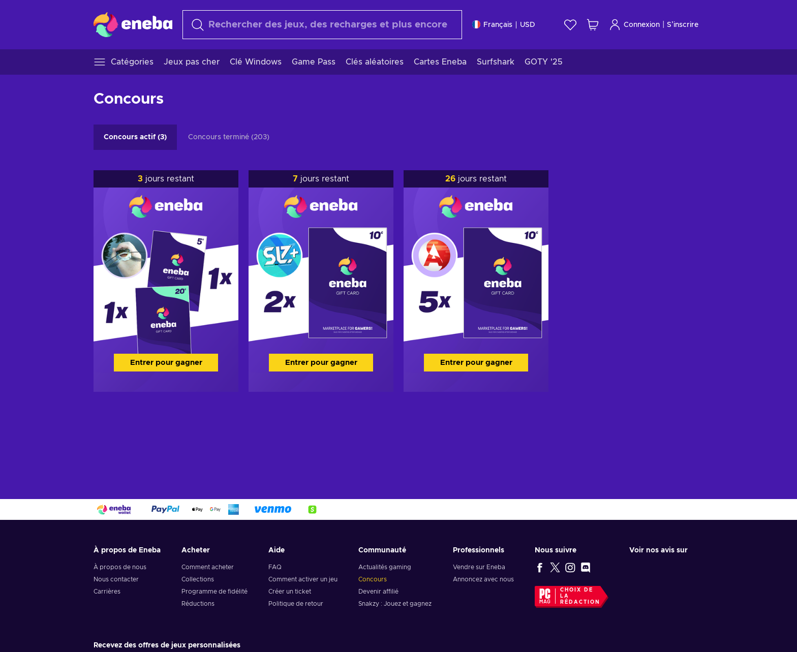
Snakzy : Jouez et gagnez (395, 604)
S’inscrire (682, 24)
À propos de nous (120, 567)
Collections (197, 579)
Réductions (197, 604)
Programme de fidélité (214, 591)
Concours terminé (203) (228, 137)
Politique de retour (295, 604)
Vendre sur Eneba (479, 567)
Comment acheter (207, 567)
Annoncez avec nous (483, 579)
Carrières (107, 591)
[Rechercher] (322, 25)
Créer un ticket (289, 591)
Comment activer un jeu (303, 579)
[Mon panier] (592, 24)
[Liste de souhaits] (570, 24)
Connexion (634, 24)
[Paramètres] (503, 25)
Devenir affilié (378, 591)
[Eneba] (133, 24)
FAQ (275, 567)
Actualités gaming (384, 567)
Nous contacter (116, 579)
